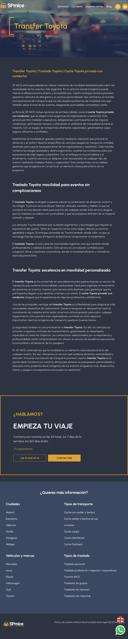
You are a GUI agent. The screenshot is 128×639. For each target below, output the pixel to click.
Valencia (10, 524)
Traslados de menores (77, 589)
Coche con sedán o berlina (79, 512)
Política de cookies (64, 622)
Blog (109, 6)
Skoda (9, 576)
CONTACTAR (64, 458)
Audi (8, 589)
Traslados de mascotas (77, 595)
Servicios (62, 6)
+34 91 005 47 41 (29, 458)
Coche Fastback (73, 543)
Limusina (69, 524)
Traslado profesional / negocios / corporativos (90, 570)
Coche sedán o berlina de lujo (81, 518)
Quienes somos (94, 6)
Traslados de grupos (75, 582)
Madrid (10, 512)
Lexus (9, 570)
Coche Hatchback (74, 537)
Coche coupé (71, 531)
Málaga (10, 543)
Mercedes (11, 563)
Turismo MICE (72, 576)
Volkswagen (13, 582)
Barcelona (11, 518)
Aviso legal (102, 622)
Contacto (76, 6)
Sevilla (9, 531)
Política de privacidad (85, 622)
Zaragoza (11, 537)
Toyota (10, 595)
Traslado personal (74, 563)
